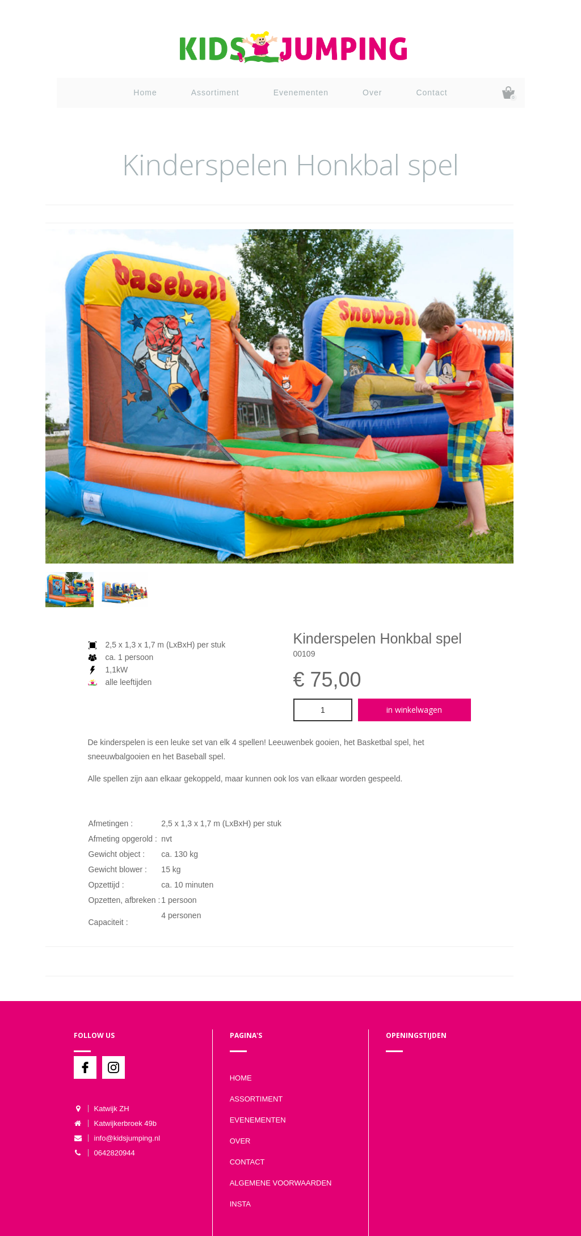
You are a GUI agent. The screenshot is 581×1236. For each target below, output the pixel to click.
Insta (240, 1204)
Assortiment (215, 92)
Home (145, 92)
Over (372, 92)
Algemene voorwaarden (281, 1183)
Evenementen (301, 92)
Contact (431, 92)
